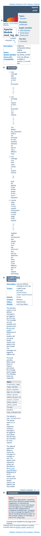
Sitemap (36, 4)
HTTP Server (14, 23)
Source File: (8, 57)
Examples (23, 18)
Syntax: (10, 288)
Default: (10, 297)
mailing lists (20, 517)
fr (15, 42)
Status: (6, 52)
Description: (8, 46)
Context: (10, 299)
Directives (19, 4)
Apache (5, 23)
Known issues (24, 33)
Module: (10, 304)
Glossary (30, 4)
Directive (12, 280)
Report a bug (24, 35)
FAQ (25, 4)
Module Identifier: (10, 55)
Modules (12, 4)
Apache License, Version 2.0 (25, 527)
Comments (23, 41)
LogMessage (23, 24)
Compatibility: (9, 59)
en (14, 40)
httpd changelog (25, 30)
